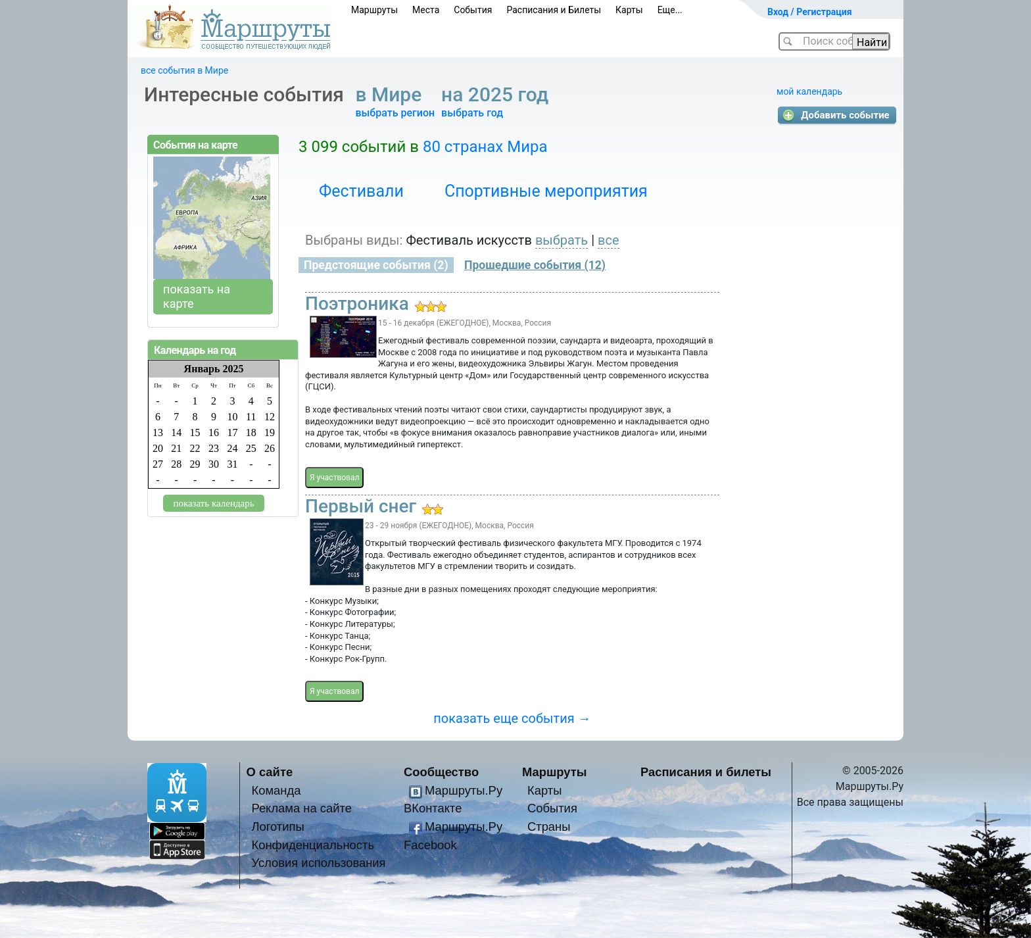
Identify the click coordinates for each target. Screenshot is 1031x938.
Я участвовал (334, 477)
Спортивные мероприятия (546, 191)
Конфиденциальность (312, 845)
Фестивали (361, 191)
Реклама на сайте (301, 808)
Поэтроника (357, 303)
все (608, 240)
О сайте (270, 772)
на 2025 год (497, 94)
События (473, 10)
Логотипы (277, 826)
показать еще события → (511, 718)
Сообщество (441, 772)
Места (425, 10)
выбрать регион (395, 113)
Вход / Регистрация (809, 12)
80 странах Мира (485, 146)
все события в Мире (184, 70)
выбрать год (472, 113)
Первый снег (360, 506)
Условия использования (318, 863)
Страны (549, 826)
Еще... (670, 10)
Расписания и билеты (705, 772)
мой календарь (809, 91)
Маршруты (374, 10)
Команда (275, 790)
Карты (629, 10)
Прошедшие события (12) (535, 265)
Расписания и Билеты (553, 10)
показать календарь (213, 503)
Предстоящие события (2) (376, 265)
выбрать (561, 240)
